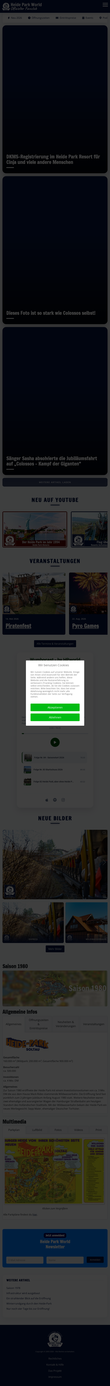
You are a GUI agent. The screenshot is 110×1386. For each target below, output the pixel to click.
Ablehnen (55, 717)
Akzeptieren (55, 707)
